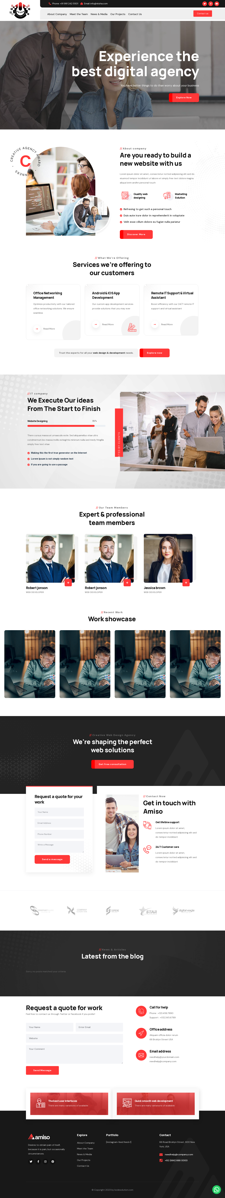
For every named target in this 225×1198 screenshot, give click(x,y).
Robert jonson (37, 588)
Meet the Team (85, 1148)
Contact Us (83, 1165)
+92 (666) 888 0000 (176, 1160)
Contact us (202, 13)
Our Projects (83, 1160)
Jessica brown (154, 588)
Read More (44, 329)
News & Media (84, 1154)
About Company (86, 1142)
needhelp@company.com (179, 1154)
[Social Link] (204, 3)
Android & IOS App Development (106, 295)
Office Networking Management (47, 295)
